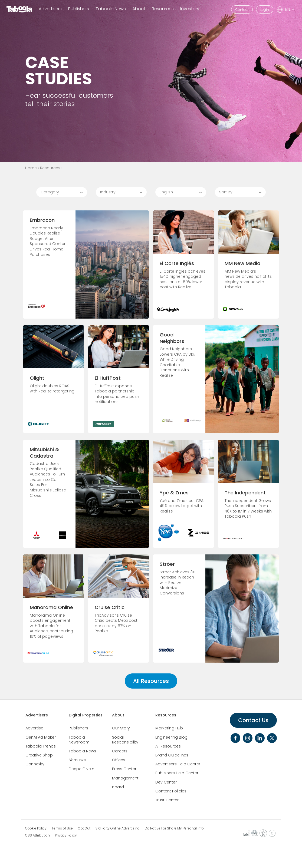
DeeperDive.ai (82, 768)
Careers (119, 751)
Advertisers (50, 9)
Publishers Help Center (176, 773)
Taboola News (111, 9)
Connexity (34, 764)
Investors (189, 9)
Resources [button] (163, 9)
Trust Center (167, 800)
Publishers (78, 9)
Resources (50, 168)
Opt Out (84, 828)
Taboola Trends (40, 746)
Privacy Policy (66, 835)
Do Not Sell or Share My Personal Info (174, 828)
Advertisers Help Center (177, 764)
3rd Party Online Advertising (118, 828)
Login (264, 9)
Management (125, 778)
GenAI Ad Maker (40, 737)
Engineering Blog (171, 737)
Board (118, 787)
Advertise (34, 728)
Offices (118, 760)
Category (50, 192)
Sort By (225, 192)
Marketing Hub (169, 728)
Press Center (124, 768)
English (166, 192)
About (118, 715)
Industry (108, 192)
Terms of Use (62, 828)
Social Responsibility (125, 740)
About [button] (138, 9)
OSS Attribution (37, 835)
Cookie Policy (36, 828)
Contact (241, 9)
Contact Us (253, 720)
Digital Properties (86, 715)
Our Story (121, 728)
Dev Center (166, 782)
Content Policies (170, 791)
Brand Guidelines (171, 755)
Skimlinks (77, 760)
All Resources (151, 681)
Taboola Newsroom (79, 740)
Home (31, 168)
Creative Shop (39, 755)
